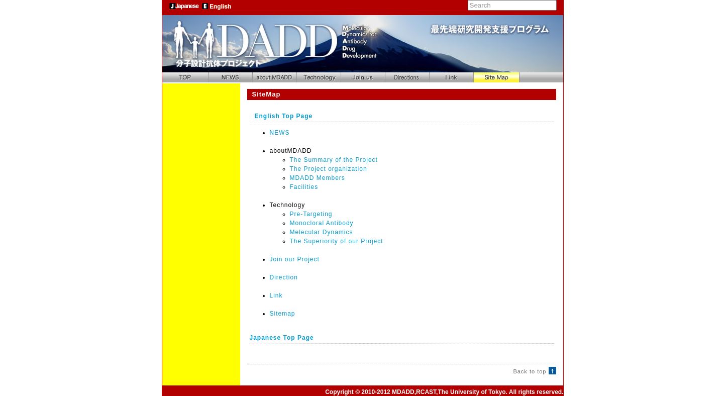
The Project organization (328, 168)
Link (276, 295)
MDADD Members (317, 177)
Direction (284, 277)
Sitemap (282, 313)
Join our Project (295, 259)
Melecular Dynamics (321, 232)
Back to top (534, 371)
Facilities (304, 186)
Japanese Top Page (282, 337)
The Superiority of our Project (336, 241)
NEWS (280, 132)
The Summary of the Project (334, 159)
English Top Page (284, 116)
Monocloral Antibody (322, 223)
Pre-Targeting (311, 214)
